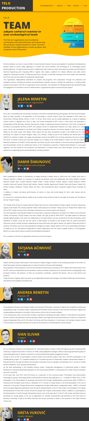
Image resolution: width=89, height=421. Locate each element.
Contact (77, 5)
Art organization (47, 5)
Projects (61, 5)
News (69, 6)
